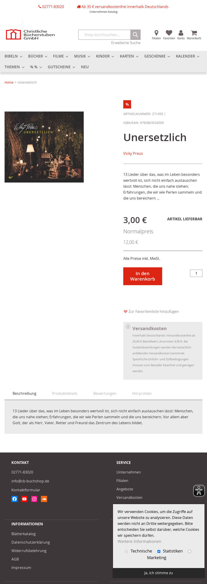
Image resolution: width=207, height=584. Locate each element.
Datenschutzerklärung (30, 542)
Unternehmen (98, 11)
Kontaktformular (25, 489)
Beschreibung (24, 393)
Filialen (156, 38)
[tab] (24, 393)
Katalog (113, 11)
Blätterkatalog (23, 533)
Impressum (21, 567)
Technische (139, 551)
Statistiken (170, 551)
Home (9, 82)
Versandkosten (129, 497)
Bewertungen (104, 393)
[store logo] (30, 30)
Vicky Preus (133, 153)
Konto (181, 38)
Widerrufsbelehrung (28, 550)
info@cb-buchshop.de (30, 481)
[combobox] (109, 35)
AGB (15, 559)
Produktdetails (65, 393)
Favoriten (169, 38)
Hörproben (142, 393)
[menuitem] (12, 56)
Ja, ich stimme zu (158, 572)
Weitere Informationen (139, 541)
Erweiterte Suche (125, 42)
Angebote (124, 489)
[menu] (103, 61)
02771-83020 (53, 6)
